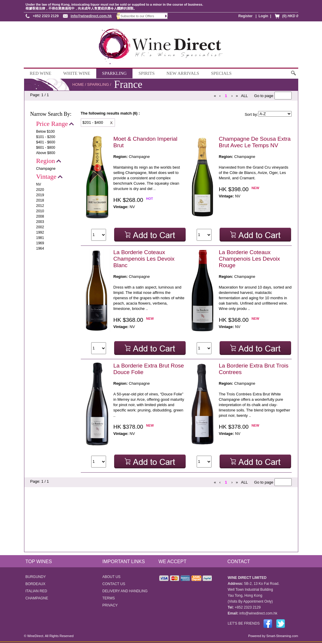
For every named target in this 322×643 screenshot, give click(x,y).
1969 (40, 243)
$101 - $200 (45, 137)
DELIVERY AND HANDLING (125, 591)
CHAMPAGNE (37, 598)
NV (38, 184)
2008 (40, 216)
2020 (40, 190)
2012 (40, 206)
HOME (78, 84)
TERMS (108, 598)
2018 (40, 200)
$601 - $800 (45, 147)
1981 (40, 238)
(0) (290, 16)
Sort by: (251, 114)
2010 (40, 211)
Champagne (46, 169)
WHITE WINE (76, 73)
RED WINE (40, 73)
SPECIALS (221, 73)
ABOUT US (111, 577)
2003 (40, 222)
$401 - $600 (45, 142)
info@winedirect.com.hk (91, 16)
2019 (40, 195)
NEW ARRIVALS (183, 73)
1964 (40, 248)
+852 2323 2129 (46, 16)
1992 (40, 232)
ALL (244, 96)
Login (263, 16)
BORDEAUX (35, 584)
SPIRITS (146, 73)
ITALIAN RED (36, 591)
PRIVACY (110, 605)
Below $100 (45, 131)
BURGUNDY (36, 577)
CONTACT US (113, 584)
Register (245, 16)
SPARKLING (114, 73)
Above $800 (45, 153)
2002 (40, 227)
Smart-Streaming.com (281, 636)
